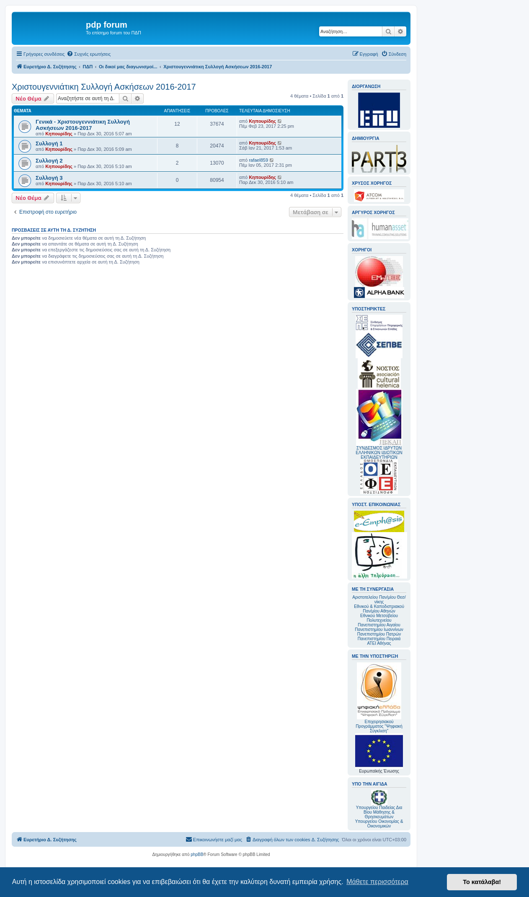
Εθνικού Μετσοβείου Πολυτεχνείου (379, 618)
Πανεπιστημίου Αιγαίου (379, 625)
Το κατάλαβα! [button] (482, 882)
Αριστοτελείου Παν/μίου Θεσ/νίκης (379, 599)
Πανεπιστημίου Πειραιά (379, 638)
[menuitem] (89, 54)
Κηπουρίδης (58, 133)
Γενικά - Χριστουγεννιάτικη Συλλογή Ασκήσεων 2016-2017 (83, 125)
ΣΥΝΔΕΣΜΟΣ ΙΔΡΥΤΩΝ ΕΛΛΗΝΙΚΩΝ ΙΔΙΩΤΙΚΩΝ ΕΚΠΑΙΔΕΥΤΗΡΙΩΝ (379, 453)
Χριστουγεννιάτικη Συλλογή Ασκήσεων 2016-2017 (104, 86)
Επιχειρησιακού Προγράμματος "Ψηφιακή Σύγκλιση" (379, 697)
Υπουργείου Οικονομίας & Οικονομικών (379, 823)
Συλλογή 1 (49, 143)
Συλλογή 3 (49, 178)
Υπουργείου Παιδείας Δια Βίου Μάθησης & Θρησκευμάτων (379, 812)
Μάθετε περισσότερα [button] (377, 881)
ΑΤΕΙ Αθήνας (379, 643)
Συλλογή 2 (49, 161)
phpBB (197, 854)
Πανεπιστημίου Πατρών (379, 634)
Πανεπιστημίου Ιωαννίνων (379, 629)
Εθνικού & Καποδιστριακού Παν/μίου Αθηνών (379, 608)
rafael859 (258, 160)
